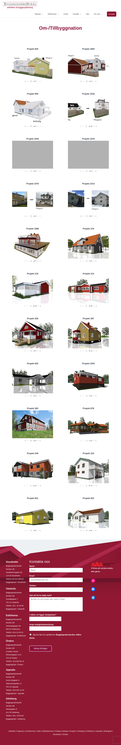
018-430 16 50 (18, 690)
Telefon (33, 586)
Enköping (81, 731)
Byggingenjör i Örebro (14, 665)
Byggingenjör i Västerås (15, 609)
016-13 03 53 (17, 632)
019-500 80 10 (18, 661)
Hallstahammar (48, 731)
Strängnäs (108, 731)
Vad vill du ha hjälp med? (41, 595)
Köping (58, 731)
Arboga (65, 731)
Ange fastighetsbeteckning (42, 625)
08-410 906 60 (18, 579)
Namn (32, 566)
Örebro (65, 734)
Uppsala (99, 731)
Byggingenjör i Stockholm (16, 582)
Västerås (12, 731)
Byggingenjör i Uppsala (15, 693)
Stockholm (57, 734)
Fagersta (20, 731)
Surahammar (30, 731)
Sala (38, 731)
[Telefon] (56, 589)
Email (32, 576)
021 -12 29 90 (18, 606)
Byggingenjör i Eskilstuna (16, 636)
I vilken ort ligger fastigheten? (43, 615)
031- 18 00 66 (18, 716)
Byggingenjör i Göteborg (15, 719)
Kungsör (72, 731)
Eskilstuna (90, 731)
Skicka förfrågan (40, 648)
